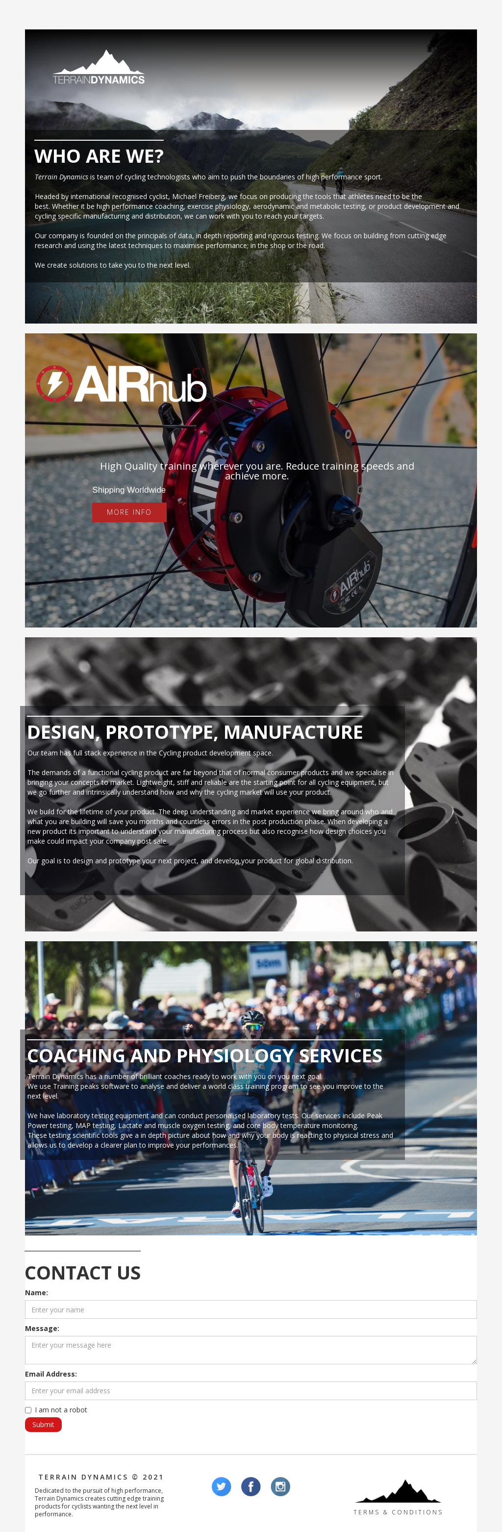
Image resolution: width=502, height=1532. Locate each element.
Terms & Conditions (398, 1512)
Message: (42, 1328)
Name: (36, 1292)
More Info (129, 512)
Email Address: (51, 1374)
